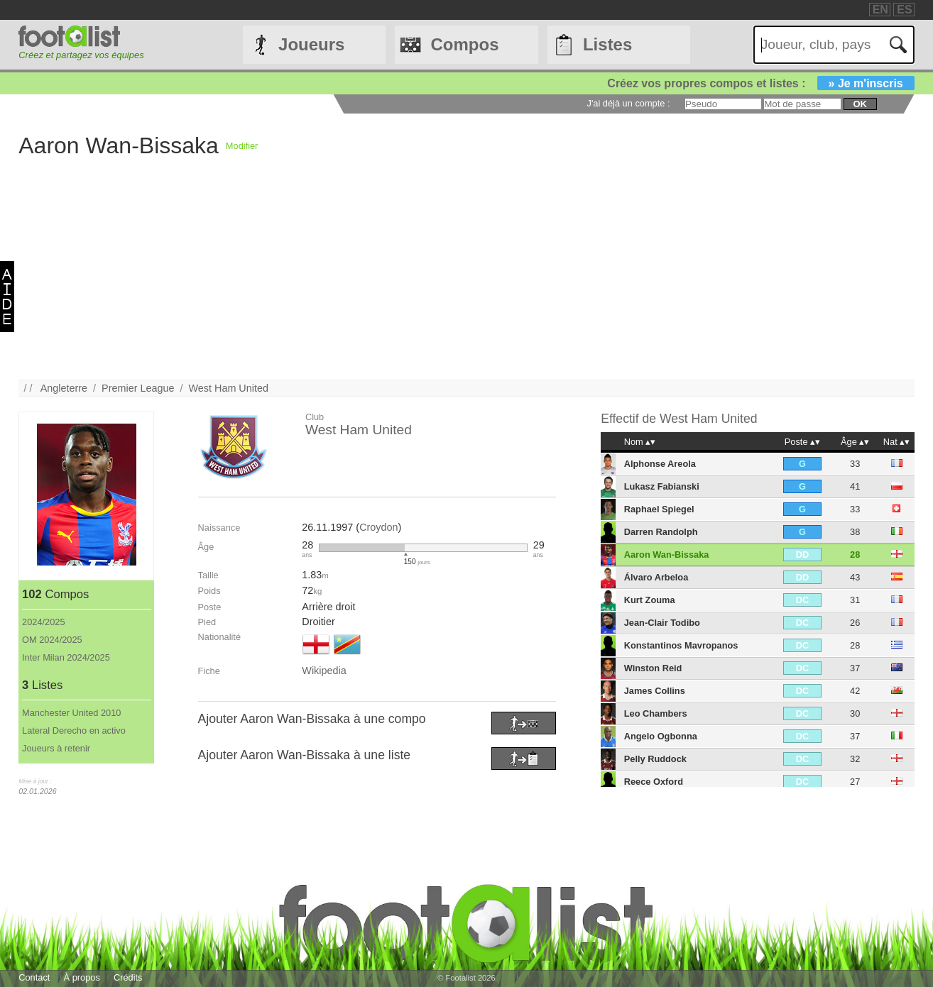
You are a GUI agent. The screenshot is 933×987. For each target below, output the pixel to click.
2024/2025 (43, 622)
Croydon (378, 527)
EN (880, 10)
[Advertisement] (444, 280)
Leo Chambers (655, 713)
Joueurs (311, 44)
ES (904, 10)
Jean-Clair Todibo (662, 622)
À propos (82, 977)
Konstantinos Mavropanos (681, 645)
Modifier (242, 145)
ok (860, 104)
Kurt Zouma (649, 600)
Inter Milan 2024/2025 (66, 657)
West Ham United (228, 388)
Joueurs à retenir (56, 748)
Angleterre (63, 388)
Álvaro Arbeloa (656, 577)
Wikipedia (324, 670)
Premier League (138, 388)
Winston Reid (653, 668)
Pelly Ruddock (655, 759)
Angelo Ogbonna (660, 736)
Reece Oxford (653, 781)
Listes (607, 44)
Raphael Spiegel (659, 509)
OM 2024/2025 (52, 639)
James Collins (654, 690)
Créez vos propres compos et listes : (760, 83)
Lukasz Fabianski (661, 486)
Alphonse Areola (660, 463)
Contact (34, 977)
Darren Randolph (661, 531)
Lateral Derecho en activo (74, 730)
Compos (465, 44)
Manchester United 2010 (71, 712)
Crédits (128, 977)
